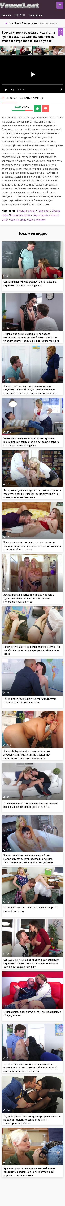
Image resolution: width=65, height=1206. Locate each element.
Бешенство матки (20, 215)
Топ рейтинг (35, 15)
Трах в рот (43, 210)
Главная (6, 15)
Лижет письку (40, 215)
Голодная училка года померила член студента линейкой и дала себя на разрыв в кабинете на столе (31, 650)
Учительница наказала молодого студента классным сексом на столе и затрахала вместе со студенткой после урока (31, 441)
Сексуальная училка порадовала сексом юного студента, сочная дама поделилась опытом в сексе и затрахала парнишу (31, 963)
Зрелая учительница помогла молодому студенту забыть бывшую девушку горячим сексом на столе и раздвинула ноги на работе (30, 389)
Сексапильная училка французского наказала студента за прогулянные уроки (30, 283)
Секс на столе (18, 219)
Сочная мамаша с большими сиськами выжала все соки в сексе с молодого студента (30, 804)
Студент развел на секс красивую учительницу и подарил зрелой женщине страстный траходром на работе (32, 1119)
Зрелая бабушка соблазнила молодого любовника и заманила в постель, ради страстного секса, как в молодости (26, 754)
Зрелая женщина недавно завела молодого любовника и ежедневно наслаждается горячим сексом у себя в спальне (32, 546)
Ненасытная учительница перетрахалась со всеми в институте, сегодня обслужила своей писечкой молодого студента (30, 1067)
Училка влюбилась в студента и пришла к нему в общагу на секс (32, 1013)
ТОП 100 (19, 15)
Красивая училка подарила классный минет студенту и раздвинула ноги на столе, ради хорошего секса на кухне (29, 1171)
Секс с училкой (36, 219)
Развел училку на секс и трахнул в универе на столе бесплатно (30, 909)
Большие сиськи (26, 210)
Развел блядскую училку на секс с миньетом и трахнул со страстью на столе (30, 700)
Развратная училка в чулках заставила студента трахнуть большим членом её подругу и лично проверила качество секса (32, 493)
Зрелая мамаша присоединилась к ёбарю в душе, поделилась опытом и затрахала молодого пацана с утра (28, 598)
